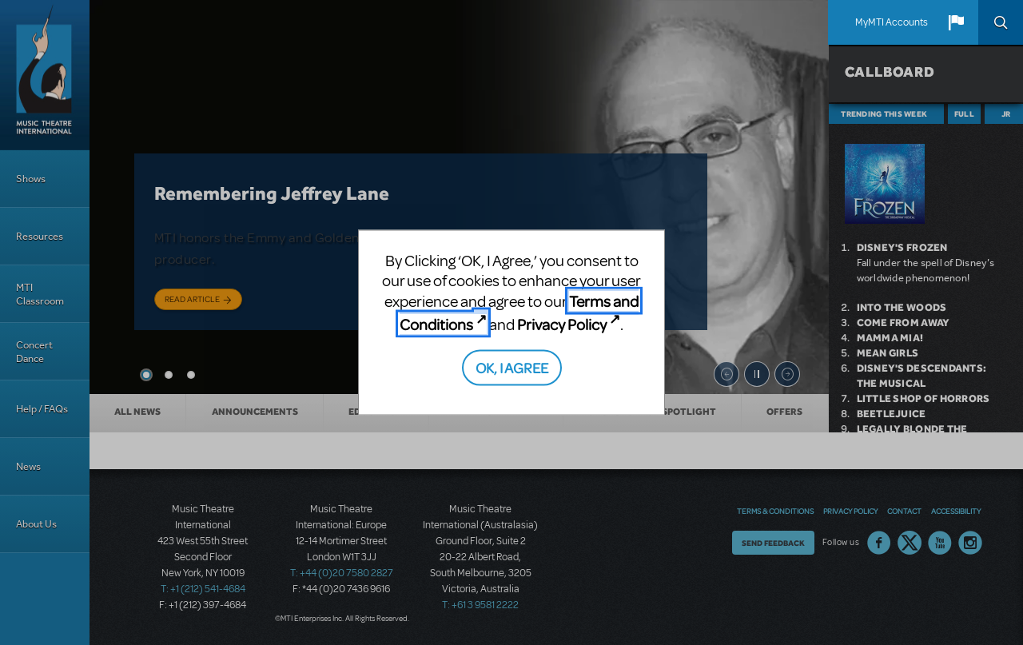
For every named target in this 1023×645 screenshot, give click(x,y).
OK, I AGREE (512, 366)
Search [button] (1000, 22)
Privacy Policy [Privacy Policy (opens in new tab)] (562, 324)
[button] (955, 22)
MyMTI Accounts (891, 22)
